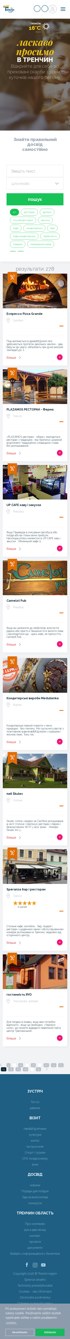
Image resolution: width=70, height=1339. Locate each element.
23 (53, 1065)
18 (33, 1065)
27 (18, 1069)
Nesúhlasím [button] (19, 1332)
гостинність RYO (19, 994)
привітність (50, 236)
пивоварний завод (40, 244)
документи (35, 1247)
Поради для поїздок (35, 1191)
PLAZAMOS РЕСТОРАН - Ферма (30, 409)
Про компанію (35, 1224)
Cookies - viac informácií (35, 1291)
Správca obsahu (35, 1279)
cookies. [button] (11, 1322)
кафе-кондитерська (24, 236)
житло (35, 1140)
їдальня (47, 212)
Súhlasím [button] (50, 1332)
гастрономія (35, 1146)
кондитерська (34, 228)
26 (11, 1069)
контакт (35, 1236)
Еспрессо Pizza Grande (25, 314)
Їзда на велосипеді (35, 1197)
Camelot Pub (16, 600)
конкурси (35, 1203)
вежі (35, 1164)
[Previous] (1, 1065)
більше (11, 357)
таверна (17, 244)
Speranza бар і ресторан (26, 889)
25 (3, 1069)
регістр (37, 8)
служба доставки (23, 220)
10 (21, 1065)
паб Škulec (15, 793)
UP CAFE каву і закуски (24, 505)
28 (25, 1069)
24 (61, 1065)
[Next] (47, 1069)
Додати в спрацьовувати (59, 357)
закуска (45, 220)
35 (38, 1069)
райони (35, 1108)
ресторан (29, 212)
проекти (35, 1242)
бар (52, 228)
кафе (15, 228)
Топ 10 (35, 1102)
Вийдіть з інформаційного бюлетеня (35, 1253)
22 (46, 1065)
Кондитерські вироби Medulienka (33, 698)
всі (14, 212)
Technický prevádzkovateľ (35, 1285)
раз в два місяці (35, 1230)
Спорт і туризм (35, 1152)
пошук (35, 199)
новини (35, 1185)
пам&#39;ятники (35, 1128)
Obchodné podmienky (35, 1297)
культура (35, 1134)
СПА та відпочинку (35, 1158)
